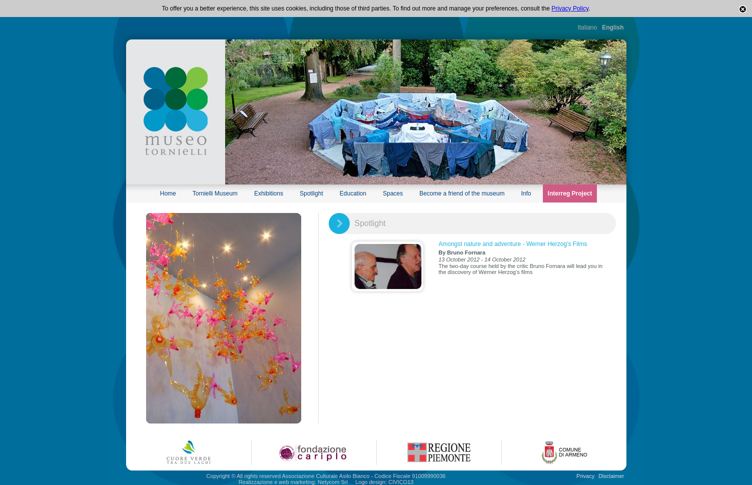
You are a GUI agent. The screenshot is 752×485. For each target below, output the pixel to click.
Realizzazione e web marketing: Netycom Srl (293, 482)
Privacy (585, 476)
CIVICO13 (400, 482)
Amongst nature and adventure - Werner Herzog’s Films (513, 244)
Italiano (587, 27)
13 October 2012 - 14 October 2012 (482, 259)
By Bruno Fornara (462, 253)
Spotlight (311, 193)
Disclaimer (611, 476)
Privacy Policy (569, 8)
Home (168, 193)
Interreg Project (570, 193)
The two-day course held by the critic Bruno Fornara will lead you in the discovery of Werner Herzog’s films (521, 269)
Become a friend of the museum (461, 193)
